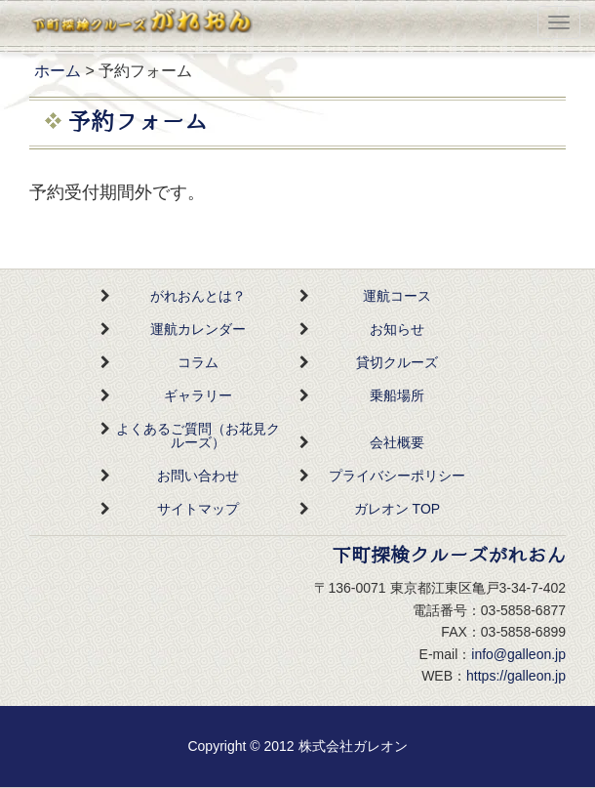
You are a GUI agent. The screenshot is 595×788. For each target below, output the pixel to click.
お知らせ (397, 329)
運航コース (397, 296)
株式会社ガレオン (353, 746)
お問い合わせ (198, 475)
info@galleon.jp (518, 654)
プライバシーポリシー (397, 475)
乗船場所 (397, 395)
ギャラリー (198, 395)
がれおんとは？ (198, 296)
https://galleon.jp (516, 676)
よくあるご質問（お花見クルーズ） (198, 435)
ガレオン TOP (397, 509)
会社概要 (397, 442)
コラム (198, 362)
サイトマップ (198, 509)
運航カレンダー (198, 329)
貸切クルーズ (397, 362)
